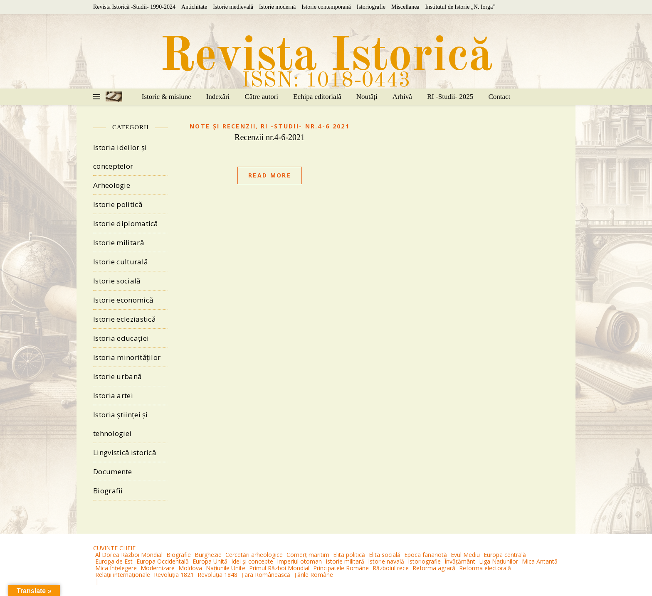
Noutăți (367, 97)
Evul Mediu (465, 555)
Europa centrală (505, 555)
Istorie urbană (117, 376)
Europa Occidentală (162, 561)
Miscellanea (405, 7)
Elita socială (384, 555)
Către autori (261, 97)
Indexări (218, 97)
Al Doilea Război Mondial (129, 555)
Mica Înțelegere (116, 568)
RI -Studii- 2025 (450, 97)
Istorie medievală (233, 7)
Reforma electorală (485, 568)
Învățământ (460, 561)
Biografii (108, 490)
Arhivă (402, 97)
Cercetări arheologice (254, 555)
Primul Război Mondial (279, 568)
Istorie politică (117, 204)
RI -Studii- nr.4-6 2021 (305, 126)
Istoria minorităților (127, 357)
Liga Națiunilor (498, 561)
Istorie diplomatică (125, 223)
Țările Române (313, 575)
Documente (112, 471)
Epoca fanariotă (425, 555)
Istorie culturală (120, 261)
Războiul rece (391, 568)
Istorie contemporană (326, 7)
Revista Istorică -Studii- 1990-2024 (134, 7)
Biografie (178, 555)
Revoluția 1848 (217, 575)
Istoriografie (371, 7)
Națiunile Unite (225, 568)
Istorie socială (117, 281)
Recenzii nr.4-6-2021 (270, 137)
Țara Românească (265, 575)
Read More (269, 175)
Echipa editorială (317, 97)
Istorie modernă (277, 7)
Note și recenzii (223, 126)
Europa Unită (210, 561)
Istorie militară (118, 242)
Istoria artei (113, 395)
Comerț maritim (307, 555)
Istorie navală (386, 561)
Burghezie (208, 555)
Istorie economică (123, 300)
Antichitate (194, 7)
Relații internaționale (122, 575)
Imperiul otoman (299, 561)
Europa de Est (114, 561)
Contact (499, 97)
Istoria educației (121, 338)
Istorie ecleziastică (124, 319)
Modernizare (158, 568)
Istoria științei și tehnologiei (120, 424)
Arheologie (111, 185)
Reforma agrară (433, 568)
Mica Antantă (540, 561)
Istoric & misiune (166, 97)
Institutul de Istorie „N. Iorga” (460, 7)
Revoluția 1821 (174, 575)
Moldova (190, 568)
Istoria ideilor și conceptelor (120, 157)
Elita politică (349, 555)
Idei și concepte (252, 561)
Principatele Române (341, 568)
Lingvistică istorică (124, 452)
